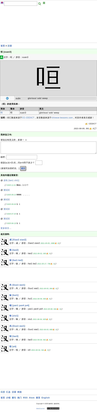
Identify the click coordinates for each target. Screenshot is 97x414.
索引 (14, 400)
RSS (25, 400)
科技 (19, 394)
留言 (38, 400)
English (46, 400)
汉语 (10, 46)
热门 (19, 400)
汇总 (8, 394)
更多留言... (6, 231)
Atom (32, 400)
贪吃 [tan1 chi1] (11, 183)
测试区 (7, 192)
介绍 (8, 400)
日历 (3, 394)
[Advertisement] (48, 25)
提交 (23, 171)
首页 (3, 46)
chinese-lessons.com (62, 118)
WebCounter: (40, 411)
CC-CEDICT (28, 118)
